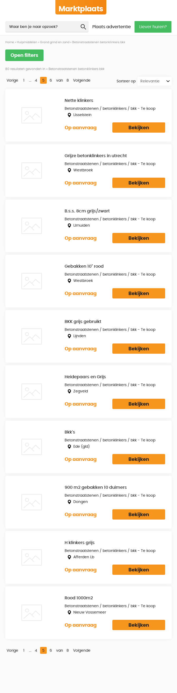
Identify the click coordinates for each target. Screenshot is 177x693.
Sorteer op (126, 81)
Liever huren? (153, 27)
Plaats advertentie (111, 27)
